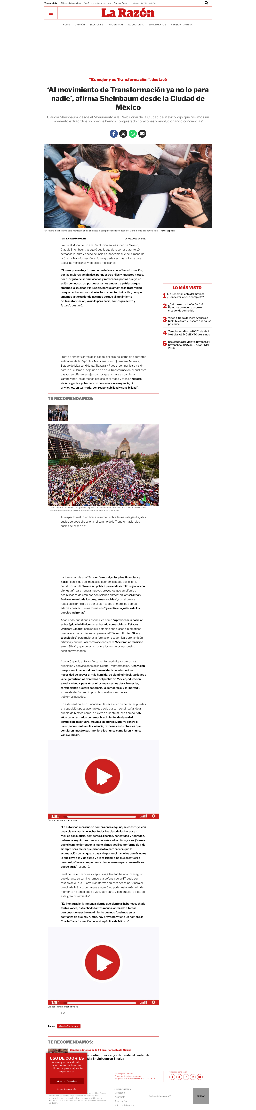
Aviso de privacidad (67, 1089)
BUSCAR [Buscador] (201, 1096)
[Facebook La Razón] (114, 134)
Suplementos (157, 24)
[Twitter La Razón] (123, 134)
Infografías (115, 24)
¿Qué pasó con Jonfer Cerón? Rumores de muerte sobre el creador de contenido (185, 307)
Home (66, 24)
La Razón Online (76, 238)
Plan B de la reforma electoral (97, 3)
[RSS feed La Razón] (193, 1077)
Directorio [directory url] (119, 1092)
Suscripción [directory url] (120, 1101)
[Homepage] (128, 12)
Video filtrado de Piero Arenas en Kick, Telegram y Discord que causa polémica (189, 321)
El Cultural (136, 24)
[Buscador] (206, 3)
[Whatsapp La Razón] (133, 134)
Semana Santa (121, 3)
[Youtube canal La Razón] (200, 1077)
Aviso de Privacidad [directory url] (124, 1105)
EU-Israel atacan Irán (71, 3)
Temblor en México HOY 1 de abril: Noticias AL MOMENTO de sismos (189, 333)
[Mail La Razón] (142, 134)
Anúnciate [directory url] (119, 1096)
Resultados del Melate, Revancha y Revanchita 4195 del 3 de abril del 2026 (189, 345)
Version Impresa (181, 24)
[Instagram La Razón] (186, 1077)
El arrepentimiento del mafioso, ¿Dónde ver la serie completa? (186, 295)
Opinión (80, 24)
